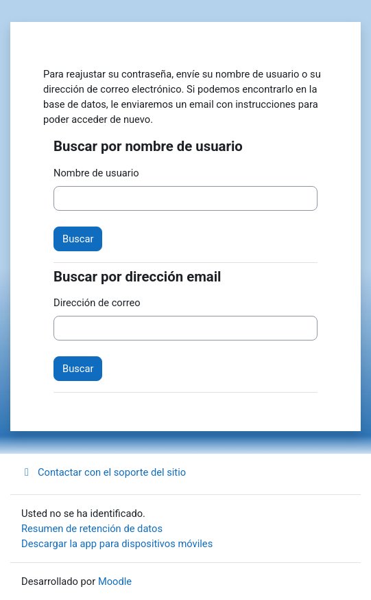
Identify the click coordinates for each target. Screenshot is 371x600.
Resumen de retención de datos (92, 528)
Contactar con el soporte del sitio (103, 472)
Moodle (115, 581)
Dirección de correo (97, 303)
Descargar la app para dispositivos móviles (117, 544)
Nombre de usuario (96, 173)
